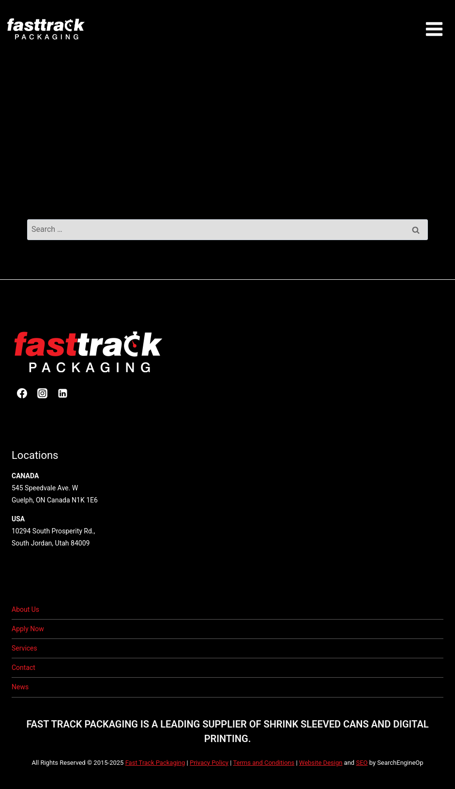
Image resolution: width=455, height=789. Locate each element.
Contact (23, 667)
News (20, 687)
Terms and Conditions (263, 762)
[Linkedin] (62, 393)
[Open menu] (434, 28)
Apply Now (28, 629)
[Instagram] (42, 393)
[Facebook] (22, 393)
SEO (361, 762)
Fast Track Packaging (155, 762)
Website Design (321, 762)
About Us (25, 609)
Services (24, 648)
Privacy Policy (209, 762)
